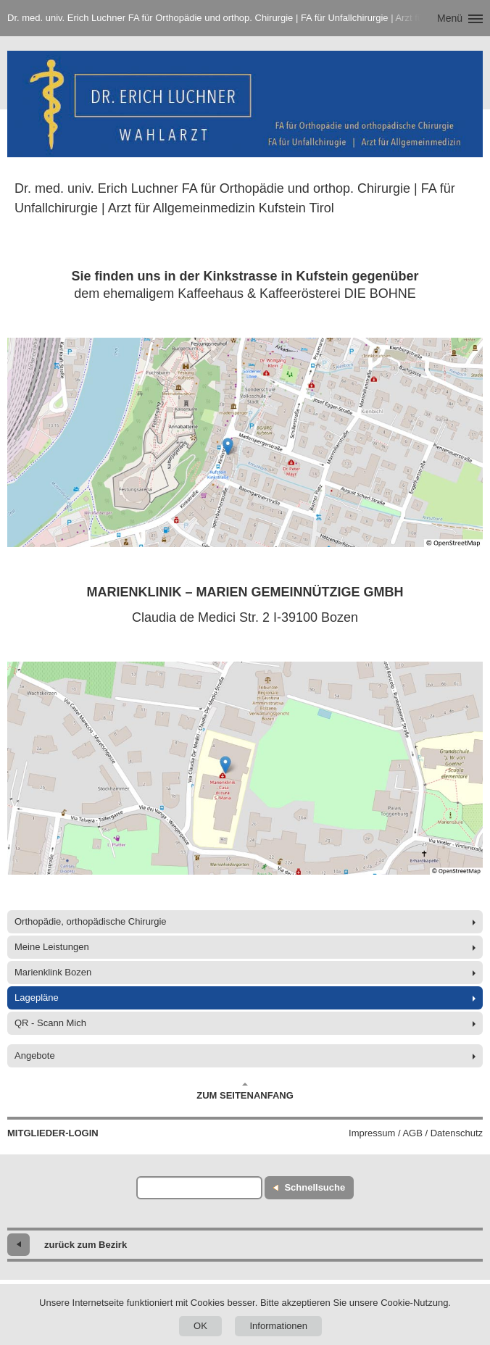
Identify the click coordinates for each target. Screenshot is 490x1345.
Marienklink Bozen (52, 972)
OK (200, 1325)
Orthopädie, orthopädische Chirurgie (90, 921)
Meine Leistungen (51, 946)
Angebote (34, 1055)
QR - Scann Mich (50, 1022)
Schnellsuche (314, 1187)
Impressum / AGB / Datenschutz (416, 1133)
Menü (449, 18)
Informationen (278, 1325)
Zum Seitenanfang (245, 1091)
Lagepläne (36, 997)
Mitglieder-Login (53, 1133)
